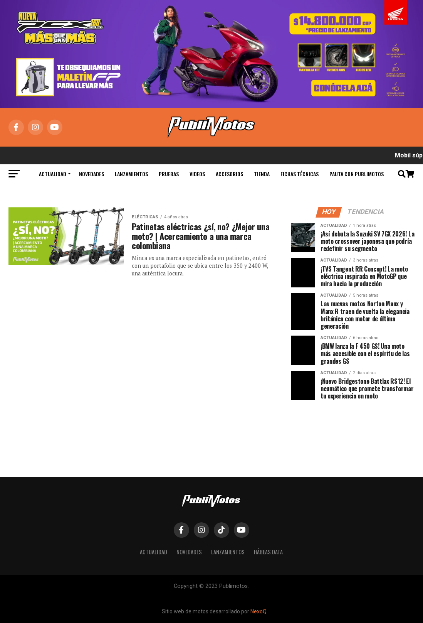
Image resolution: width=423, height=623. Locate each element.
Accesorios (229, 174)
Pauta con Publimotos (356, 174)
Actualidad (52, 174)
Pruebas (169, 174)
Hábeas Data (268, 552)
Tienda (262, 174)
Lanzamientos (131, 174)
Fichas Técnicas (299, 174)
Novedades (91, 174)
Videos (197, 174)
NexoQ (258, 611)
